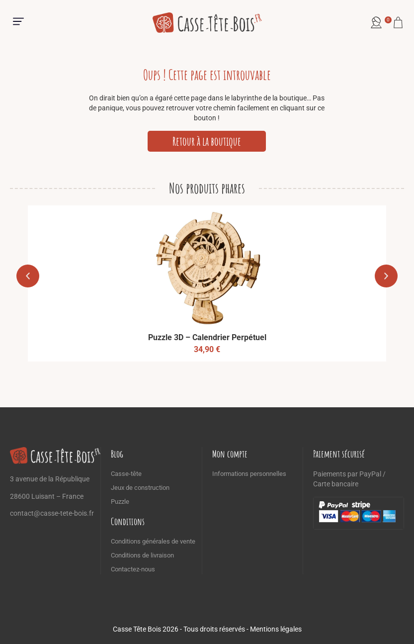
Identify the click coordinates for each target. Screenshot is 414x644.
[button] (18, 22)
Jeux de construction (140, 487)
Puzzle (120, 501)
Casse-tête (126, 473)
